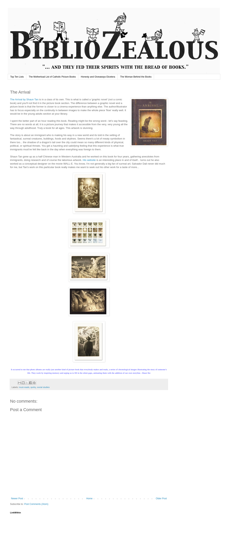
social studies (43, 387)
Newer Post (17, 498)
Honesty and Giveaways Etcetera (98, 76)
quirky (33, 387)
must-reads (24, 387)
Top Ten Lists (17, 76)
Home (89, 498)
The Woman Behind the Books (136, 76)
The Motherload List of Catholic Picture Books (52, 76)
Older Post (161, 498)
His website (89, 160)
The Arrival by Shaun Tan (24, 99)
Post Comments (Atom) (36, 504)
